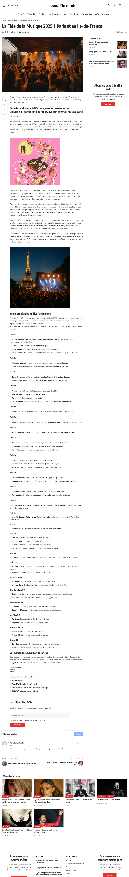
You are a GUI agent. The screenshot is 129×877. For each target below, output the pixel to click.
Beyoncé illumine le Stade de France (24, 677)
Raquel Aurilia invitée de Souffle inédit (24, 684)
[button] (4, 6)
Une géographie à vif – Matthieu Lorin (100, 52)
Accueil (4, 20)
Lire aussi (12, 669)
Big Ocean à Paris (18, 680)
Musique (9, 20)
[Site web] (82, 743)
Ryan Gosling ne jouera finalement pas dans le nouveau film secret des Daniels (49, 874)
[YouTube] (11, 5)
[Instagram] (15, 5)
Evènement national (15, 667)
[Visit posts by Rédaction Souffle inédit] (4, 743)
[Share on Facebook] (4, 104)
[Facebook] (9, 5)
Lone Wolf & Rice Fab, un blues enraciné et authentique (30, 688)
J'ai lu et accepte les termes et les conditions (29, 720)
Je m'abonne (108, 104)
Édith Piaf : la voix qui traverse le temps (25, 691)
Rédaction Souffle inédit (17, 743)
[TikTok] (18, 5)
